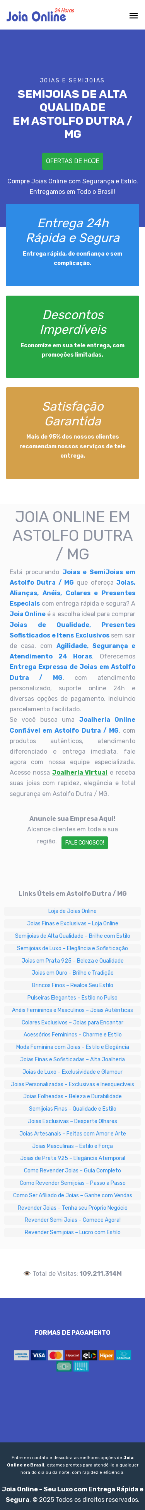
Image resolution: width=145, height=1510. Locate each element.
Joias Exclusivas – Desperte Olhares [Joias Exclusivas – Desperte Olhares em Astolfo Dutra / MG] (72, 1121)
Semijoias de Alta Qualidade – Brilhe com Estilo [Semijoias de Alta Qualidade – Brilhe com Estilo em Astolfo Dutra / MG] (72, 936)
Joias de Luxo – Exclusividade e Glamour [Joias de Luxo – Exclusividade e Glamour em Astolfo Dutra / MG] (72, 1072)
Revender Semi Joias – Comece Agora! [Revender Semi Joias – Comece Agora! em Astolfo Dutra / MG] (73, 1220)
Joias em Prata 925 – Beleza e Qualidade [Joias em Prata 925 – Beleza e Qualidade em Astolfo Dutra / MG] (73, 961)
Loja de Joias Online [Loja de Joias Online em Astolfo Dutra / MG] (72, 911)
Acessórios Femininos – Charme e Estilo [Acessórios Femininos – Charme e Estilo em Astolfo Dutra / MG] (73, 1034)
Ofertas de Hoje (72, 161)
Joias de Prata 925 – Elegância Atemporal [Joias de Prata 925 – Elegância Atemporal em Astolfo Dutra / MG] (72, 1158)
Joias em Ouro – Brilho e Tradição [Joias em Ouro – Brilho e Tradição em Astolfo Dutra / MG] (73, 973)
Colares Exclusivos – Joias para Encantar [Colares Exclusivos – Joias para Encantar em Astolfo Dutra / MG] (72, 1022)
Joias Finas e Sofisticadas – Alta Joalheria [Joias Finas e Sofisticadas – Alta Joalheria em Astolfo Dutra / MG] (72, 1059)
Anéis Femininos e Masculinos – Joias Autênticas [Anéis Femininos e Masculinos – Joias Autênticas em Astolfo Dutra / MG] (72, 1010)
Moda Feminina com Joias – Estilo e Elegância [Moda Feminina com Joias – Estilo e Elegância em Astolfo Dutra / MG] (72, 1047)
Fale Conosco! (84, 842)
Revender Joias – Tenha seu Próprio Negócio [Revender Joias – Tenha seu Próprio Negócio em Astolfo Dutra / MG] (73, 1208)
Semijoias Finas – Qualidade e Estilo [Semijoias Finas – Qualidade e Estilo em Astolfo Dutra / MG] (72, 1109)
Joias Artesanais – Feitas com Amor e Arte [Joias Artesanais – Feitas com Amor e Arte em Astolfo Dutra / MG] (72, 1133)
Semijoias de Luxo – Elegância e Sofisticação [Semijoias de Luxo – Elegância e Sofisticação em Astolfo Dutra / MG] (72, 948)
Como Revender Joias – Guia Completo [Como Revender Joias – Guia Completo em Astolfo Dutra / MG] (72, 1170)
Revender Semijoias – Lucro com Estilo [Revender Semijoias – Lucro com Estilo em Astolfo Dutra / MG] (73, 1232)
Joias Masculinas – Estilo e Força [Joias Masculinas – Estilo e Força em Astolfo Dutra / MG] (72, 1146)
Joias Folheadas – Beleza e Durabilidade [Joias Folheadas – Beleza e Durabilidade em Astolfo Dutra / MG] (72, 1096)
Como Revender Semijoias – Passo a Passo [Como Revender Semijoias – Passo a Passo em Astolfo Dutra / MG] (73, 1183)
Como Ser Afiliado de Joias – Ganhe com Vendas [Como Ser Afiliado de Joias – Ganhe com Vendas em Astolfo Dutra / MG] (72, 1195)
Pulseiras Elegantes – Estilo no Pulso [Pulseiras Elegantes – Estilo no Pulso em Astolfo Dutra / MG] (72, 997)
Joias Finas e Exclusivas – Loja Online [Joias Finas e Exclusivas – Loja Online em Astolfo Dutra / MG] (72, 923)
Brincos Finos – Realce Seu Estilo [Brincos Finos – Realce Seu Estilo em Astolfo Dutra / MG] (72, 985)
